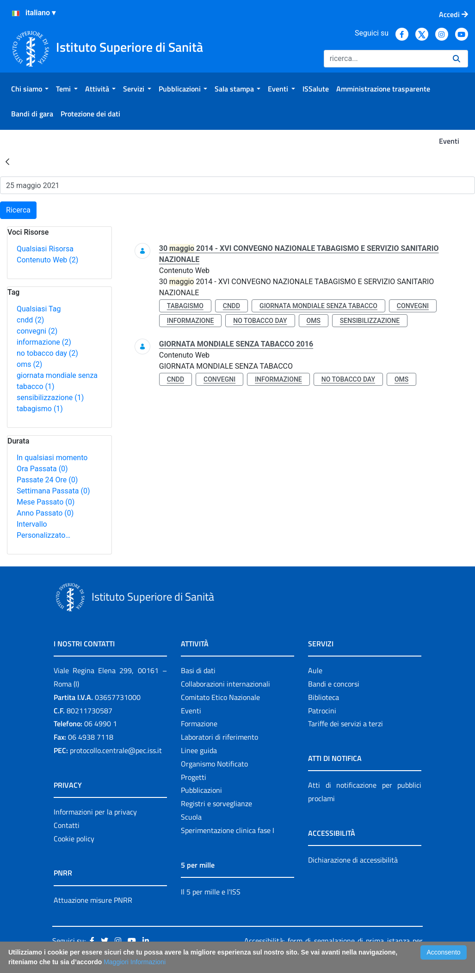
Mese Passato (45, 502)
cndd (30, 320)
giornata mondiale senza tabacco (318, 306)
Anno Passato (45, 513)
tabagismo (40, 408)
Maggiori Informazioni (135, 962)
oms (29, 364)
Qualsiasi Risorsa (45, 248)
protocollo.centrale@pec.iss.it (116, 750)
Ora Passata (42, 468)
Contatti (67, 825)
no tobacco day (47, 353)
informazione (44, 342)
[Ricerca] (384, 58)
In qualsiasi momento (52, 457)
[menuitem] (29, 88)
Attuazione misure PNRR (93, 900)
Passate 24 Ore (47, 479)
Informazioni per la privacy (95, 811)
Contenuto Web (47, 259)
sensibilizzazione (50, 397)
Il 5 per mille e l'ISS (211, 891)
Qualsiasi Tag (39, 308)
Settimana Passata (53, 490)
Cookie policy (74, 838)
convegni (37, 331)
